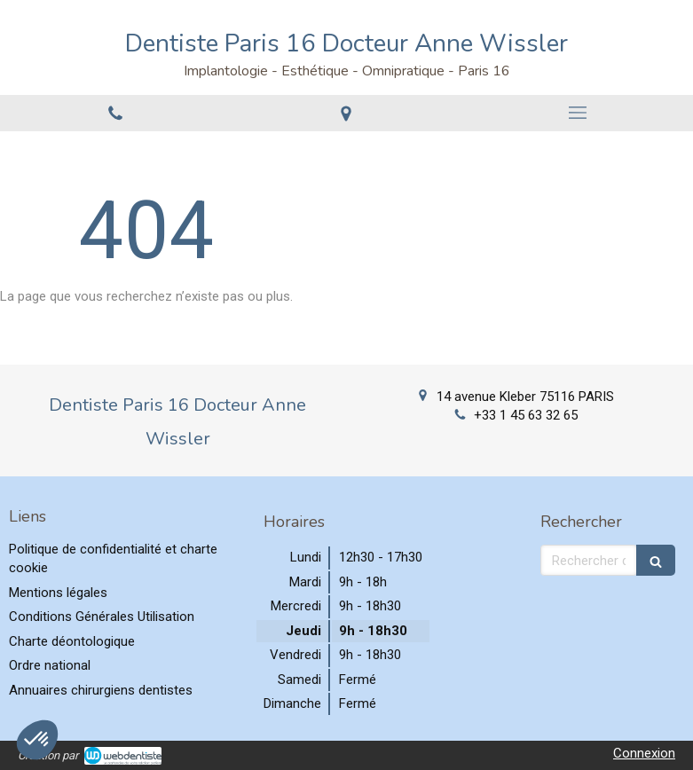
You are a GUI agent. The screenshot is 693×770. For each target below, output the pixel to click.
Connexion (644, 753)
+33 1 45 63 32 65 (526, 415)
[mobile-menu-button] (577, 112)
